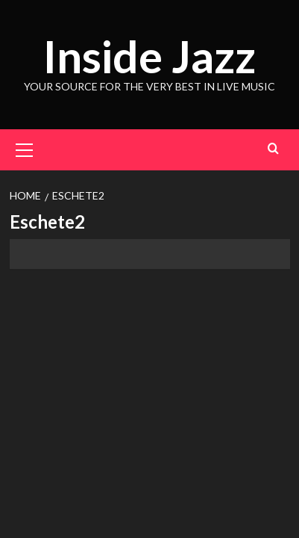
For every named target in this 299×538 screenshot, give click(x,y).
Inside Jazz (149, 56)
